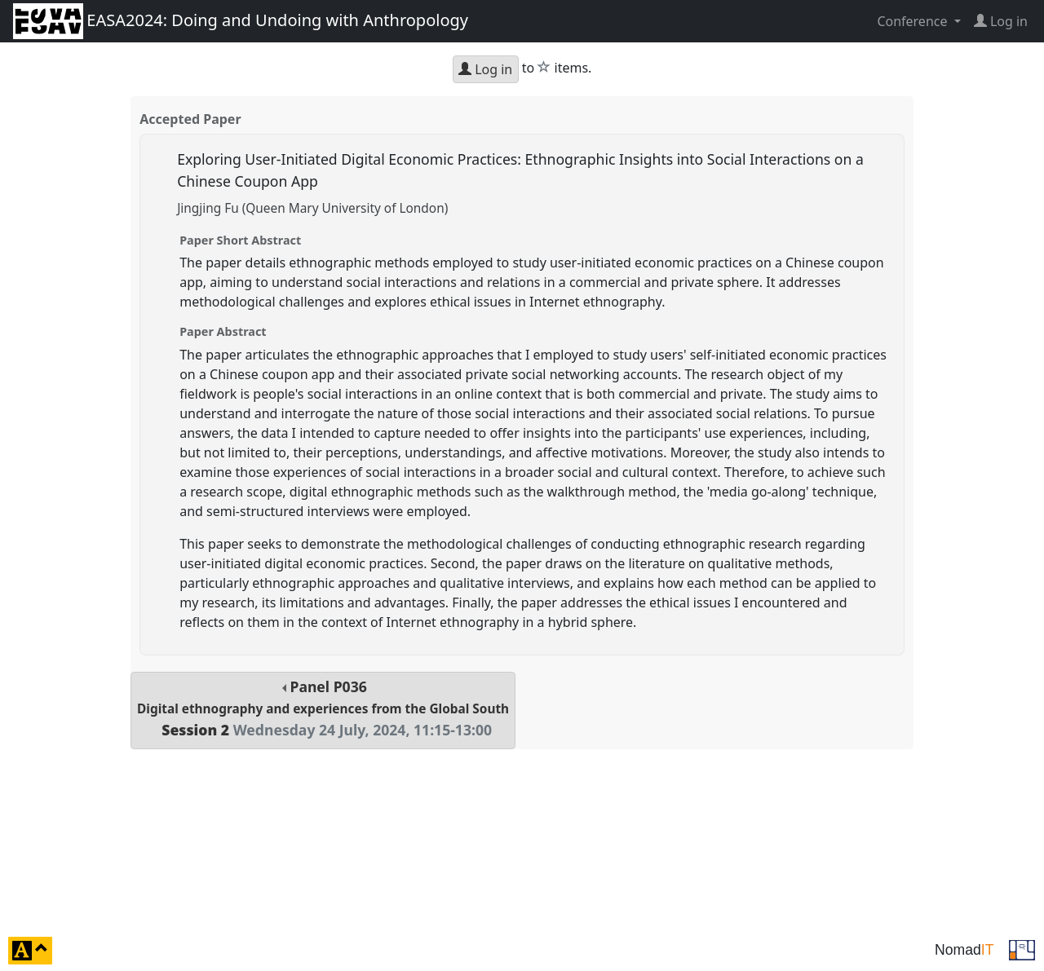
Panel (323, 708)
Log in (485, 69)
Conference (913, 21)
